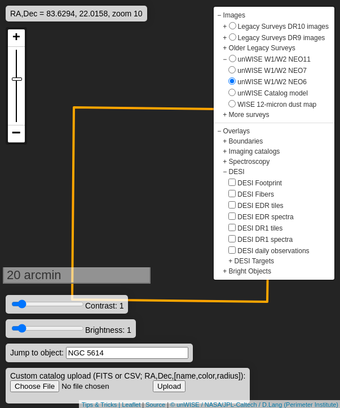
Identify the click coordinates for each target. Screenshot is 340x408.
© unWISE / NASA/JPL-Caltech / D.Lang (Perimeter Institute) (254, 404)
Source (155, 404)
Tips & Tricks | (102, 404)
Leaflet (131, 404)
